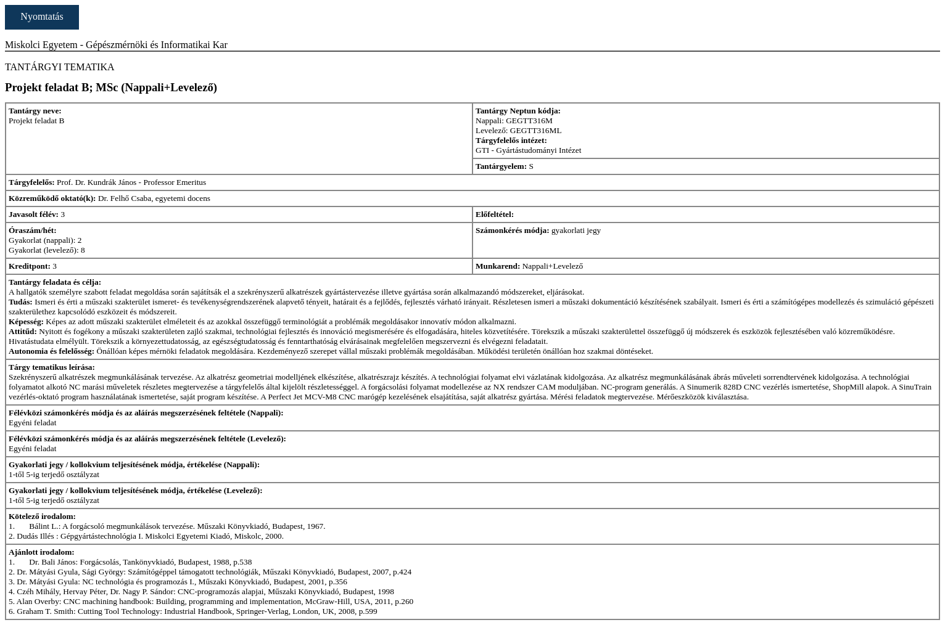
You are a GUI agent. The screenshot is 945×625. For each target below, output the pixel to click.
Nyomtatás (41, 16)
